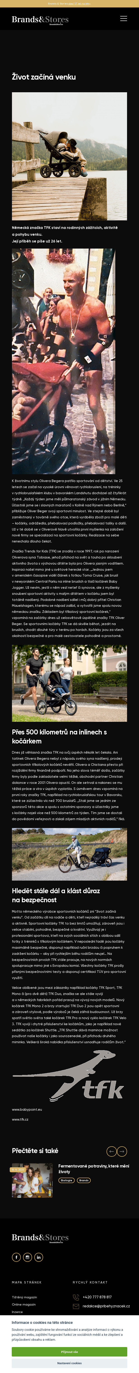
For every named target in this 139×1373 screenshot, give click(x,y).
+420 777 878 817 (97, 1297)
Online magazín (24, 1304)
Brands (83, 1180)
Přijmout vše (69, 1352)
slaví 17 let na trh (78, 3)
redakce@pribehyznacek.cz (106, 1306)
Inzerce (17, 1312)
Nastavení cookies (69, 1363)
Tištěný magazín (24, 1297)
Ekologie (66, 1180)
